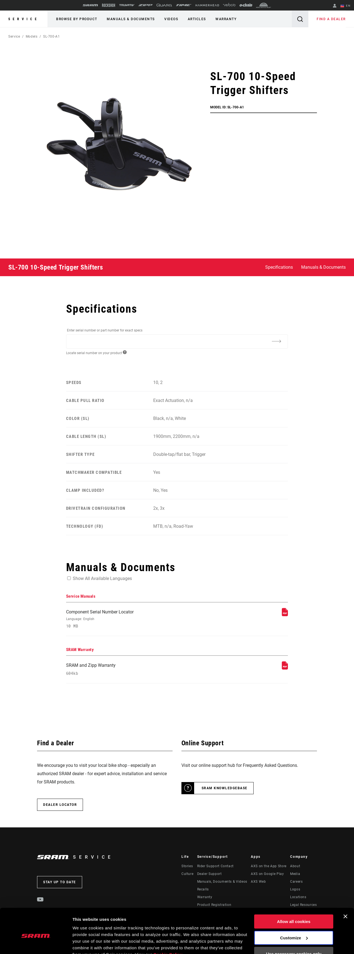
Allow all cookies (294, 895)
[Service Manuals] (285, 614)
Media (295, 874)
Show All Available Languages (102, 578)
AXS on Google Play (267, 874)
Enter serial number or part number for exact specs (104, 330)
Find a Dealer (331, 19)
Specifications (279, 267)
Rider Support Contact (215, 866)
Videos (171, 19)
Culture (187, 874)
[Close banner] (345, 890)
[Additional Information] (276, 341)
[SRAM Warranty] (285, 667)
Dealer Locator (60, 805)
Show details (85, 943)
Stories (187, 866)
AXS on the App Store (269, 866)
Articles (196, 19)
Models (32, 36)
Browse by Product (76, 19)
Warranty (225, 19)
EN (345, 6)
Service (23, 19)
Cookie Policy (168, 928)
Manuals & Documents (131, 19)
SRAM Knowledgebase (225, 788)
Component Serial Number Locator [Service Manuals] (135, 619)
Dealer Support (209, 874)
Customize (294, 911)
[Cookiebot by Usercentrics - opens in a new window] (36, 943)
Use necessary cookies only (293, 927)
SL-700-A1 (51, 36)
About (295, 866)
